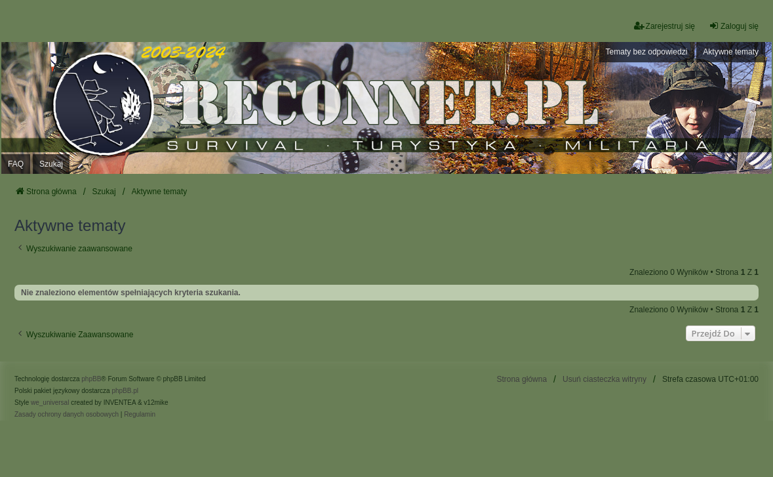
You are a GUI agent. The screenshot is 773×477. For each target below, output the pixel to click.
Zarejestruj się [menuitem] (664, 26)
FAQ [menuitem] (16, 164)
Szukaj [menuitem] (51, 164)
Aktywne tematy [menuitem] (731, 51)
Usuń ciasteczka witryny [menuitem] (604, 379)
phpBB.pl (124, 390)
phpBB (91, 379)
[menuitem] (66, 415)
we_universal (50, 402)
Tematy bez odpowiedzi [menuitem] (647, 51)
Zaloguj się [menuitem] (734, 26)
